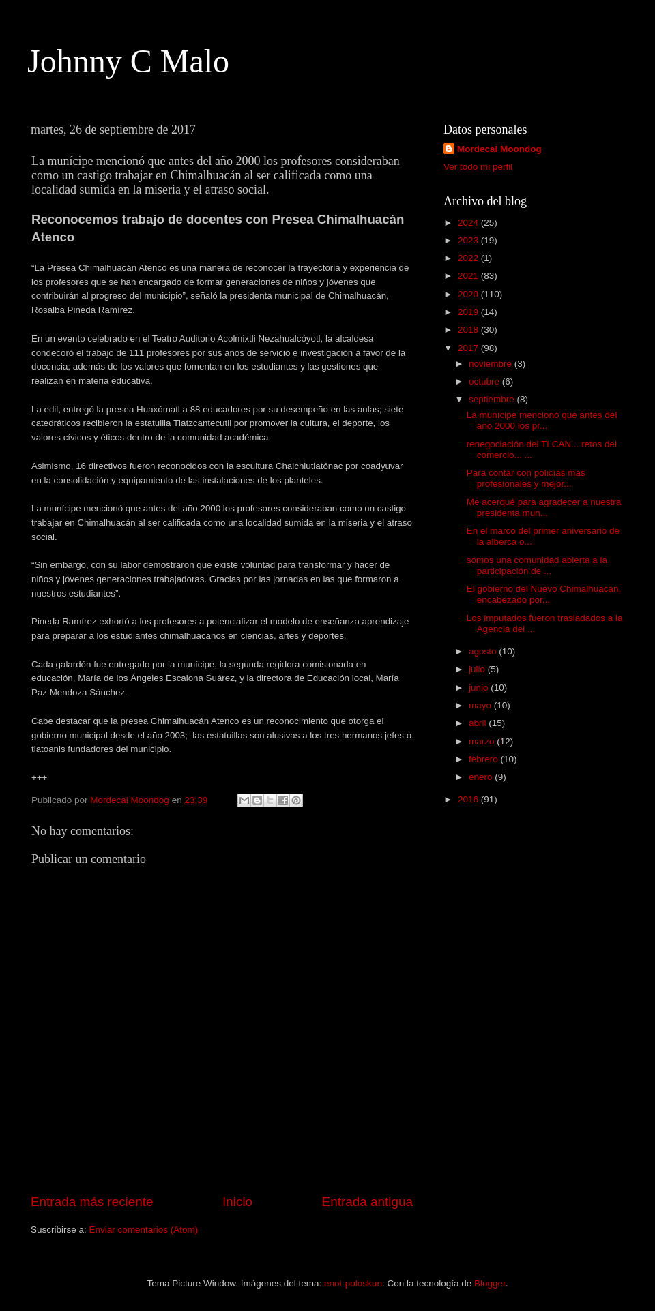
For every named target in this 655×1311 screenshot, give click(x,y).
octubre (485, 381)
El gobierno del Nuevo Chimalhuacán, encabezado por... (544, 594)
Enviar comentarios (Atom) (144, 1229)
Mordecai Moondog (499, 149)
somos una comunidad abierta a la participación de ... (537, 565)
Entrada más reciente (92, 1201)
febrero (485, 759)
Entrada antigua (367, 1201)
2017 (469, 348)
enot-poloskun (353, 1283)
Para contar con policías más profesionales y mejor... (526, 478)
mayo (481, 705)
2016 (469, 799)
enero (482, 777)
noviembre (491, 364)
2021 (469, 276)
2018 (469, 330)
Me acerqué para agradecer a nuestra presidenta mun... (544, 507)
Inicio (237, 1201)
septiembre (493, 399)
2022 (469, 258)
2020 (469, 294)
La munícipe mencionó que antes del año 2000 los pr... (542, 420)
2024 (469, 222)
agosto (484, 651)
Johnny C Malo (128, 61)
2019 (469, 312)
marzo (483, 741)
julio (478, 669)
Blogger (490, 1283)
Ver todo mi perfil (477, 167)
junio (480, 687)
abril (479, 723)
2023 (469, 240)
